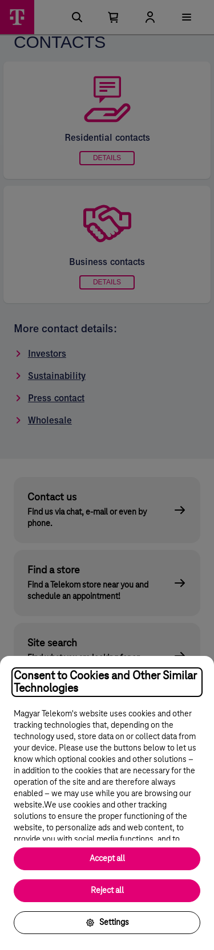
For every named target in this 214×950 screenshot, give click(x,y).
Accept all (107, 858)
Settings (107, 922)
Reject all (107, 890)
